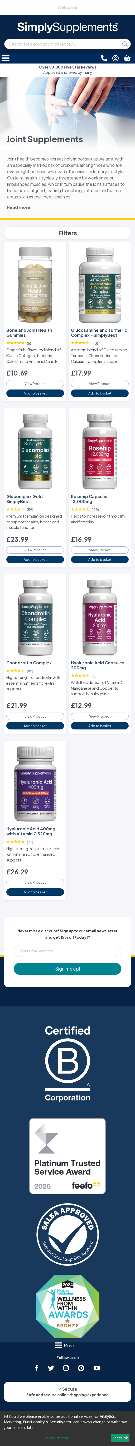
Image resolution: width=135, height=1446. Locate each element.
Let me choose (56, 1437)
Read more (18, 207)
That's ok (120, 1437)
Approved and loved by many (67, 70)
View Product (35, 384)
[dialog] (67, 1428)
